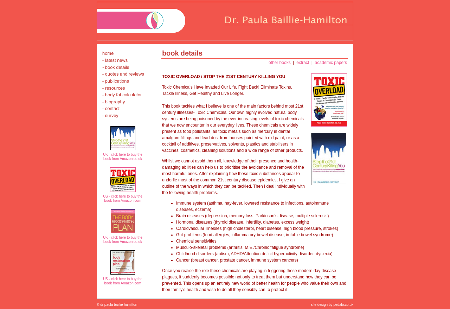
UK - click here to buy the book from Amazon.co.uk (122, 157)
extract (303, 62)
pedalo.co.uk (343, 305)
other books (280, 62)
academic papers (330, 62)
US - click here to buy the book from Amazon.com (122, 198)
